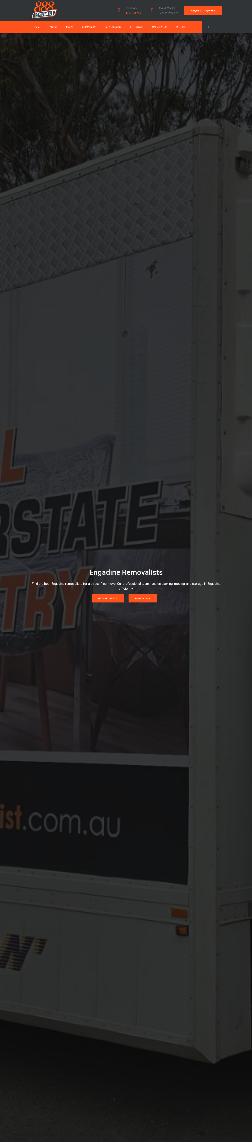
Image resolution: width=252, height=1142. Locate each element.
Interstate (136, 27)
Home (38, 27)
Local (69, 27)
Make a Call (142, 598)
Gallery (180, 27)
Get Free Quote (107, 598)
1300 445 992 (134, 13)
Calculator (159, 27)
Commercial (89, 27)
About (53, 27)
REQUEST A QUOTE (203, 10)
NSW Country (113, 27)
